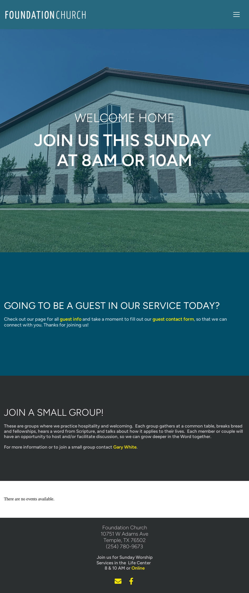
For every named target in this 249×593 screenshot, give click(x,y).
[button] (236, 14)
